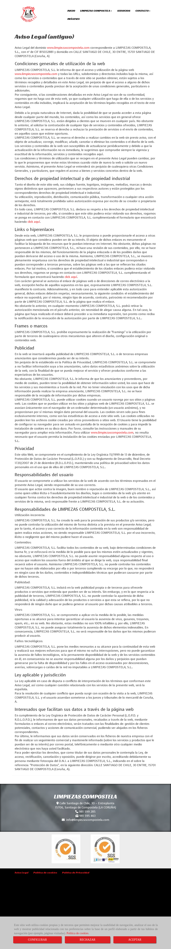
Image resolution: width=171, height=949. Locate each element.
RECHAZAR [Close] (87, 939)
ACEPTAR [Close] (134, 939)
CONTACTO (143, 10)
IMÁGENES (73, 19)
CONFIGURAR (37, 939)
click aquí (34, 222)
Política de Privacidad (75, 872)
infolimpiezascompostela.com (87, 820)
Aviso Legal (21, 872)
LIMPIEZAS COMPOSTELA (96, 10)
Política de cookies (77, 933)
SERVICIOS (123, 10)
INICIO (71, 10)
